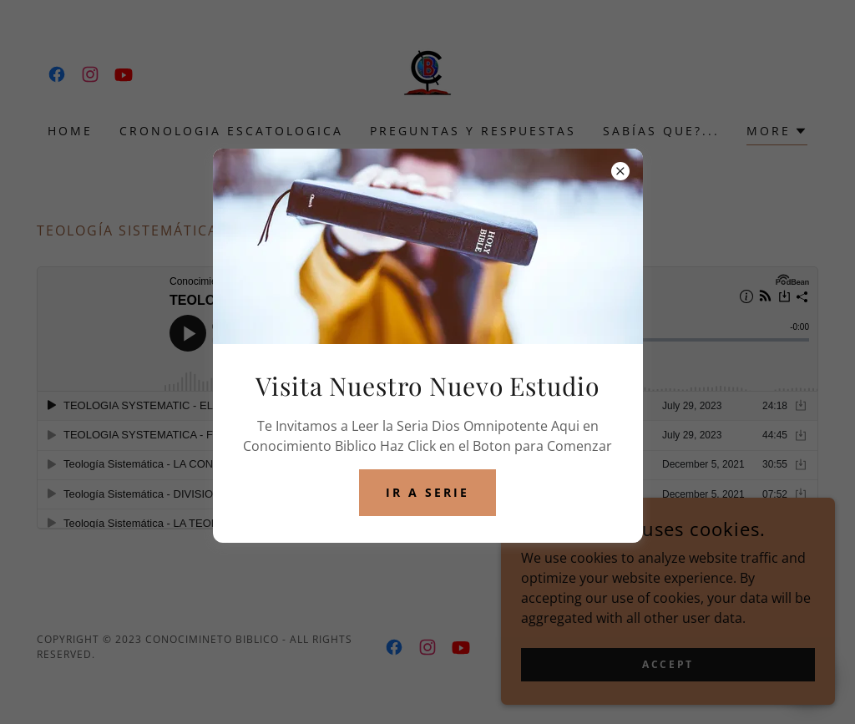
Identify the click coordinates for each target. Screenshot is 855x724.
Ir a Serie (427, 492)
